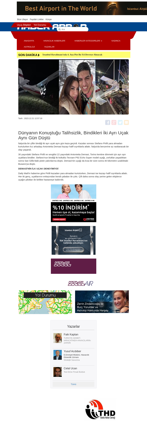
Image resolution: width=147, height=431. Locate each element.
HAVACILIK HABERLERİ (54, 41)
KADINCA (116, 41)
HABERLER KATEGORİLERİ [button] (88, 41)
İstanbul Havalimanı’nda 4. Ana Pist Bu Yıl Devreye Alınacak (72, 54)
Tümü (73, 384)
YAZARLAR (49, 47)
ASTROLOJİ (29, 47)
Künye (49, 19)
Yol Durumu (39, 25)
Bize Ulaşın (22, 19)
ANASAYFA (29, 41)
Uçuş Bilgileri (24, 25)
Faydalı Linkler (37, 19)
